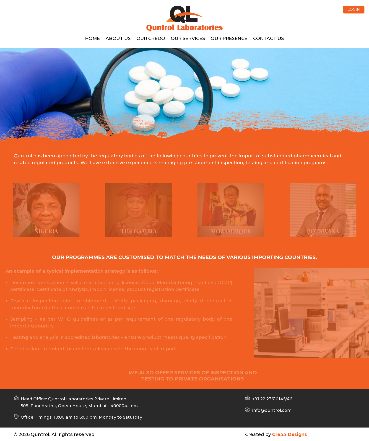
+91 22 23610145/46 (272, 398)
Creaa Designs (289, 434)
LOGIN (354, 9)
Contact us (268, 38)
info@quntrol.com (271, 410)
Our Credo (150, 38)
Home (92, 38)
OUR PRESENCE (229, 38)
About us (118, 38)
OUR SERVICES (188, 38)
